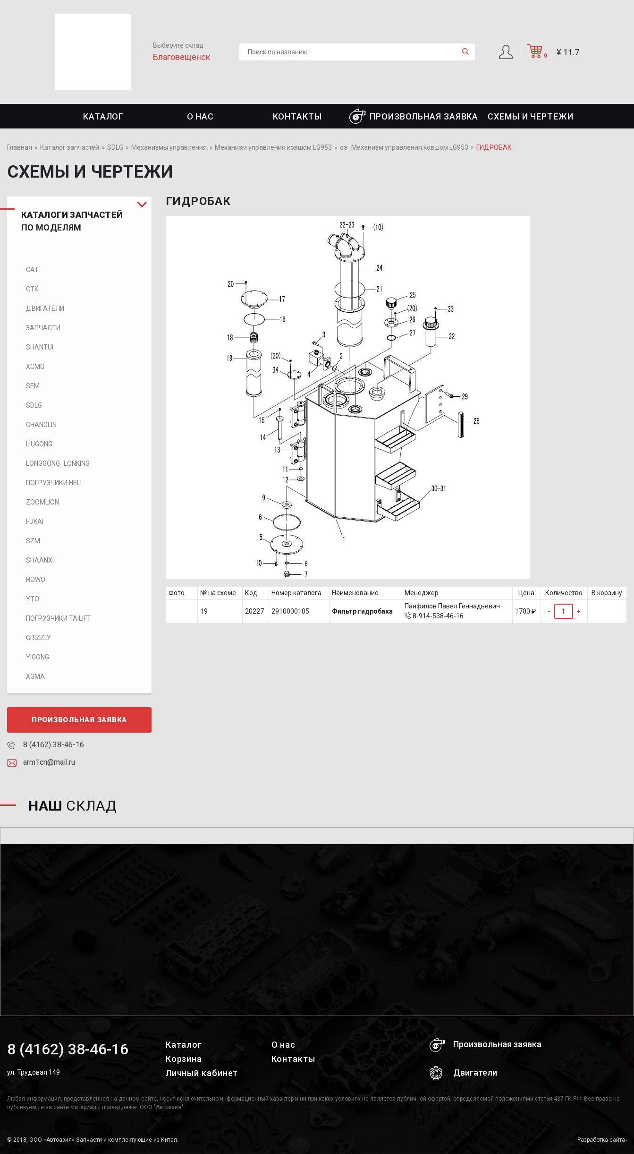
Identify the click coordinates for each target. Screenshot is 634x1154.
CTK (32, 289)
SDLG (115, 147)
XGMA (35, 676)
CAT (32, 270)
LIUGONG (39, 444)
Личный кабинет (202, 1073)
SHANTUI (39, 347)
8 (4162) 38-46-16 (45, 744)
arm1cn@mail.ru (41, 762)
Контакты (297, 116)
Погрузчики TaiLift (58, 618)
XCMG (35, 366)
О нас (200, 116)
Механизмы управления (169, 147)
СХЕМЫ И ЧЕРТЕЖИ (531, 116)
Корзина (184, 1059)
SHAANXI (40, 560)
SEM (33, 386)
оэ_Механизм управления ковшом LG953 (404, 147)
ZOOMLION (42, 502)
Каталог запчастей (69, 147)
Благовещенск (181, 57)
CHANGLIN (41, 424)
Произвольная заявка (413, 116)
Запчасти (43, 328)
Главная (19, 147)
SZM (33, 541)
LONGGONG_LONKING (58, 463)
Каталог (103, 116)
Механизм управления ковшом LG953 (273, 147)
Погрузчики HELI (54, 483)
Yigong (37, 657)
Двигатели (45, 308)
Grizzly (38, 637)
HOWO (35, 579)
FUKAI (34, 521)
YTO (32, 599)
